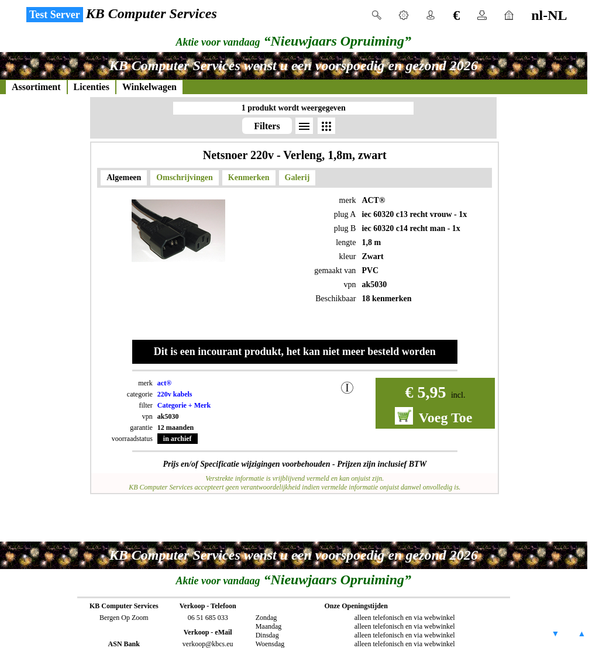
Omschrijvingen (184, 177)
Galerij (297, 177)
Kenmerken (249, 177)
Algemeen (123, 177)
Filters (267, 126)
